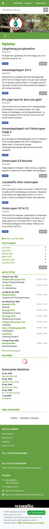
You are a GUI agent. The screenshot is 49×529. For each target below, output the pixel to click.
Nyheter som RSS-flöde (12, 239)
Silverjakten (6, 398)
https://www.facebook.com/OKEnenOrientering (21, 468)
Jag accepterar (36, 513)
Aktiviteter (18, 3)
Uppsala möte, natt (9, 376)
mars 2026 (6, 251)
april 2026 (6, 248)
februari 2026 (7, 254)
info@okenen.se (11, 487)
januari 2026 (7, 257)
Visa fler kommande (11, 351)
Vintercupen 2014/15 (15, 208)
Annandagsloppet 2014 (16, 70)
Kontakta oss (7, 438)
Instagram (6, 442)
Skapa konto (41, 3)
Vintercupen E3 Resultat (17, 161)
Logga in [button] (28, 3)
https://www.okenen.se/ (15, 491)
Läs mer (43, 63)
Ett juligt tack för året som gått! (22, 99)
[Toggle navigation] (5, 35)
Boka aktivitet (7, 434)
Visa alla (43, 267)
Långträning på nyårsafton (18, 48)
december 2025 (8, 260)
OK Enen (33, 21)
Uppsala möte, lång (9, 387)
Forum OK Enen (8, 445)
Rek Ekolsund (14, 393)
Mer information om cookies (30, 523)
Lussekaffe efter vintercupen (20, 182)
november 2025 (8, 263)
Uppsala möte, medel (10, 382)
